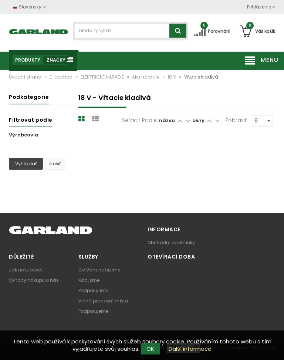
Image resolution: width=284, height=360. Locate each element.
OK (150, 349)
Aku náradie (146, 77)
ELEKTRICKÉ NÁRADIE (103, 77)
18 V (172, 77)
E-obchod (62, 77)
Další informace (190, 349)
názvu (167, 120)
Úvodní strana (26, 77)
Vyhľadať (26, 163)
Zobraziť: (236, 120)
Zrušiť (55, 163)
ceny (199, 120)
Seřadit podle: (140, 120)
